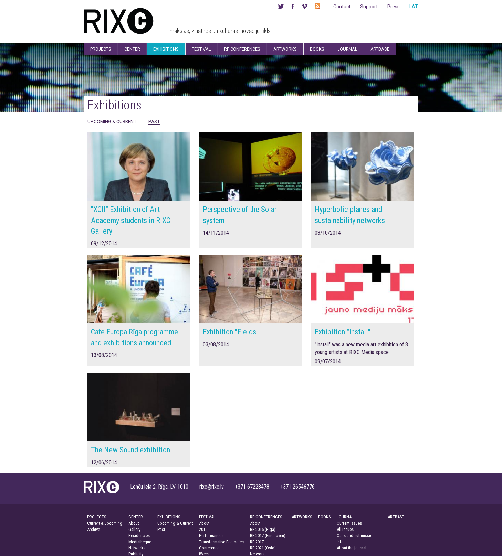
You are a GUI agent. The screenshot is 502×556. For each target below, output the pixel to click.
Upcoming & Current (111, 121)
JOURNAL (345, 517)
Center (132, 49)
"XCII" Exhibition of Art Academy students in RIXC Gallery (130, 220)
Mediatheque (139, 541)
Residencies (139, 535)
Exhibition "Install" (342, 331)
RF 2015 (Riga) (262, 529)
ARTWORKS (302, 517)
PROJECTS (96, 517)
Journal (347, 49)
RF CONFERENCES (266, 517)
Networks (136, 547)
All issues (345, 529)
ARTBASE (396, 517)
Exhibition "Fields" (231, 331)
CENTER (135, 517)
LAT (413, 6)
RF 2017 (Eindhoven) (267, 535)
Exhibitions (166, 49)
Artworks (285, 49)
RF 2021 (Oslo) (263, 547)
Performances (211, 535)
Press (393, 6)
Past (154, 121)
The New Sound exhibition (130, 449)
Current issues (349, 523)
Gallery (134, 529)
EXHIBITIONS (168, 517)
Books (317, 49)
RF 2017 (257, 541)
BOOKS (324, 517)
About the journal (351, 547)
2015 (203, 529)
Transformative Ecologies (221, 541)
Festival (201, 49)
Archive (93, 529)
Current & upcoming (104, 523)
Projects (100, 49)
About (133, 523)
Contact (342, 6)
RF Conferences (242, 49)
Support (369, 6)
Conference (209, 547)
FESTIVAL (207, 517)
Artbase (379, 49)
